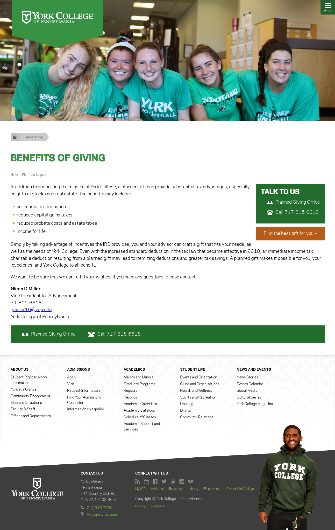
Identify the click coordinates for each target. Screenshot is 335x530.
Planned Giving (34, 137)
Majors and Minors (138, 377)
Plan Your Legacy (34, 174)
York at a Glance (23, 389)
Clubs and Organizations (199, 384)
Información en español (85, 409)
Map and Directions (26, 403)
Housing (186, 404)
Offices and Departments (31, 416)
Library (193, 489)
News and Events (254, 369)
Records (130, 397)
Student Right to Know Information (29, 380)
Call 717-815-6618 (293, 212)
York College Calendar (146, 481)
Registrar (131, 390)
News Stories (247, 377)
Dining (185, 411)
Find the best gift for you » (290, 233)
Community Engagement (30, 396)
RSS (137, 481)
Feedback (157, 506)
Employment (212, 489)
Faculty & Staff (23, 409)
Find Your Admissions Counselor (84, 400)
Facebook (155, 481)
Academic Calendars (140, 404)
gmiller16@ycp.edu (31, 310)
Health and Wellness (196, 390)
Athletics (157, 489)
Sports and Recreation (198, 397)
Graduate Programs (139, 384)
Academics (134, 369)
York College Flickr (190, 482)
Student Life (192, 369)
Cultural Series (249, 397)
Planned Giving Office (293, 202)
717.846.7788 (99, 508)
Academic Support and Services (142, 426)
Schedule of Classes (140, 417)
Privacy (140, 506)
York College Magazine (255, 404)
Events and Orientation (198, 377)
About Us (20, 369)
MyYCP (140, 489)
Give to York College (240, 489)
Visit (71, 384)
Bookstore (176, 489)
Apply (71, 377)
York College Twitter (164, 482)
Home (15, 174)
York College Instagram (181, 481)
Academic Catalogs (139, 411)
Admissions (78, 369)
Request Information (83, 390)
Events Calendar (250, 384)
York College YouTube (173, 481)
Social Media (247, 390)
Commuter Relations (196, 417)
